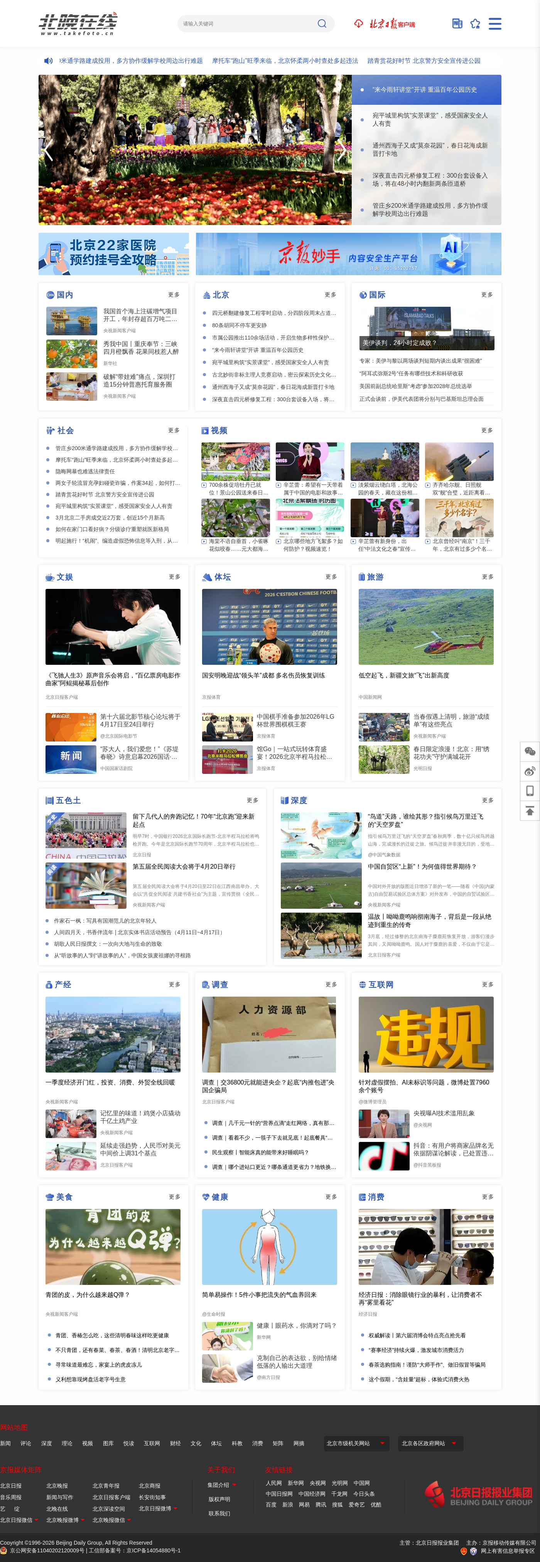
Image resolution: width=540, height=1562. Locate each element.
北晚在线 (57, 1509)
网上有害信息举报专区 (508, 1551)
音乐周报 (11, 1497)
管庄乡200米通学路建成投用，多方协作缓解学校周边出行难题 (125, 60)
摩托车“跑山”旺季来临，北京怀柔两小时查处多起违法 (292, 60)
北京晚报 (57, 1486)
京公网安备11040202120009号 (47, 1550)
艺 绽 (10, 1509)
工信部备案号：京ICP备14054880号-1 (135, 1550)
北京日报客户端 (111, 1497)
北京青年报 (106, 1486)
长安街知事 (152, 1497)
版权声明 (219, 1499)
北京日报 (11, 1486)
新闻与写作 (59, 1497)
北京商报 (149, 1486)
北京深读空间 (109, 1509)
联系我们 (219, 1513)
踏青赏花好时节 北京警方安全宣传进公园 (431, 60)
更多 (174, 294)
